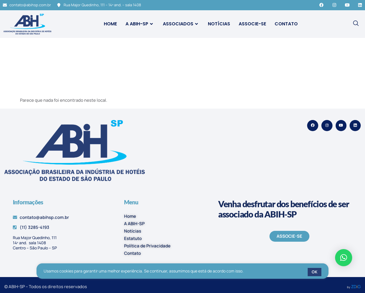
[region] (182, 272)
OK (314, 271)
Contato (286, 24)
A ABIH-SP (139, 24)
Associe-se (252, 24)
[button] (343, 257)
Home (110, 24)
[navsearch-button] (356, 24)
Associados (181, 24)
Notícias (219, 24)
